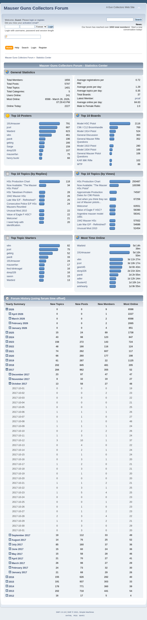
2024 (11, 337)
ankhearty (82, 286)
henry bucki (13, 158)
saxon (10, 276)
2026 (11, 309)
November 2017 (20, 379)
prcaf (137, 98)
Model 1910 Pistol (86, 145)
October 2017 (19, 383)
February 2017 (20, 567)
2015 (11, 581)
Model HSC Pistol (86, 123)
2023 (11, 342)
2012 (11, 595)
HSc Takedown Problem (19, 192)
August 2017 (19, 540)
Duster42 (82, 282)
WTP (80, 164)
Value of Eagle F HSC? (19, 214)
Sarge (10, 146)
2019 (11, 360)
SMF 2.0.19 (61, 612)
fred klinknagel (14, 268)
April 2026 (17, 314)
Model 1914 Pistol (86, 131)
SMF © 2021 (73, 612)
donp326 (11, 150)
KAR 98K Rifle (85, 160)
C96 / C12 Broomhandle (90, 127)
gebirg (10, 142)
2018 (11, 365)
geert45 (81, 267)
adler (80, 278)
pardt (9, 139)
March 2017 (18, 563)
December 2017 (20, 374)
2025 (11, 332)
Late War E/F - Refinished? (21, 200)
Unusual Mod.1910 (17, 210)
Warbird (11, 131)
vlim (9, 135)
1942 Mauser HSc (16, 196)
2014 (11, 586)
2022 (11, 346)
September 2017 (21, 535)
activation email (30, 23)
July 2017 (17, 544)
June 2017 (17, 549)
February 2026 (20, 323)
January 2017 (19, 572)
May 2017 (17, 554)
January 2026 (19, 328)
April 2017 (17, 558)
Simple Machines (86, 612)
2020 (11, 356)
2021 (11, 351)
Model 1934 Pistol (86, 149)
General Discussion (87, 135)
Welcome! (12, 218)
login (31, 20)
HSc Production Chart (18, 181)
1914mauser (13, 123)
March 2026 (18, 318)
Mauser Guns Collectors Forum (36, 8)
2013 (11, 591)
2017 (11, 369)
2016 (11, 577)
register (40, 20)
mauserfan (12, 154)
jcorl (9, 127)
